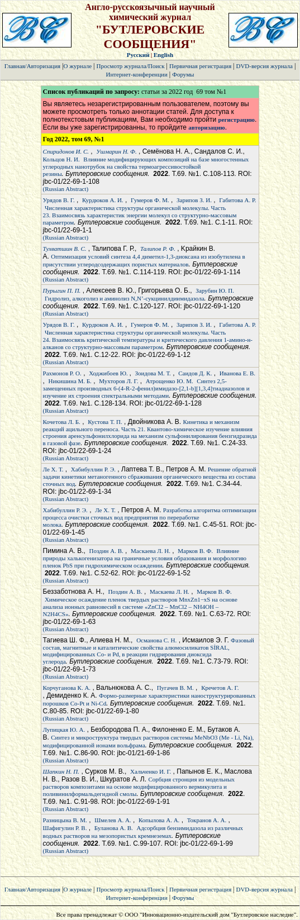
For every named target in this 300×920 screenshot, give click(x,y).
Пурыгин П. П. (62, 290)
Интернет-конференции (136, 74)
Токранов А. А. (207, 820)
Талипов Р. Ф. (157, 248)
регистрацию (236, 119)
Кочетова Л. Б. (61, 421)
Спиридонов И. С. (66, 151)
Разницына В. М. (65, 820)
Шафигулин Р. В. (65, 827)
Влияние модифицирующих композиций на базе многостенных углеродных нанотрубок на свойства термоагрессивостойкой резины (146, 166)
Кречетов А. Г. (220, 687)
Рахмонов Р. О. (62, 373)
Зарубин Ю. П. (215, 290)
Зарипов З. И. (194, 200)
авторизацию (206, 127)
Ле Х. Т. (53, 469)
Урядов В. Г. (59, 200)
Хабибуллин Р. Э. (93, 469)
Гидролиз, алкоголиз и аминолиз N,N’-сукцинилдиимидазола (124, 298)
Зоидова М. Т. (153, 373)
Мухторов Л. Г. (118, 381)
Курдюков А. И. (102, 200)
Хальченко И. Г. (150, 771)
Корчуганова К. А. (67, 687)
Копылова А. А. (159, 820)
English (163, 54)
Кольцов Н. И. (61, 159)
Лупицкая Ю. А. (64, 729)
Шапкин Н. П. (61, 771)
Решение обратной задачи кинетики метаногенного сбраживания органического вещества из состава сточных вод (149, 476)
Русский (138, 54)
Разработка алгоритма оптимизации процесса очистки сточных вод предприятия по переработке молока (149, 517)
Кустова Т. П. (105, 421)
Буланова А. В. (113, 827)
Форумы (183, 74)
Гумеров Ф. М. (150, 200)
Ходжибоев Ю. (109, 373)
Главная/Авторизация (32, 66)
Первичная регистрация (201, 66)
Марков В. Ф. (195, 550)
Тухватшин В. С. (65, 248)
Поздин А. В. (106, 550)
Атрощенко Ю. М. (169, 381)
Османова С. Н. (156, 640)
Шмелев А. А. (112, 820)
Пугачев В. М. (175, 687)
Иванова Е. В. (237, 373)
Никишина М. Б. (70, 381)
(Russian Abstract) (66, 188)
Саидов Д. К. (195, 373)
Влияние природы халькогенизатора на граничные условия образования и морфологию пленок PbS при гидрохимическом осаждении (144, 558)
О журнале (78, 66)
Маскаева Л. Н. (150, 550)
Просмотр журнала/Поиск (131, 66)
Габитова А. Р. (237, 200)
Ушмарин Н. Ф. (116, 151)
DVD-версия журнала (264, 66)
